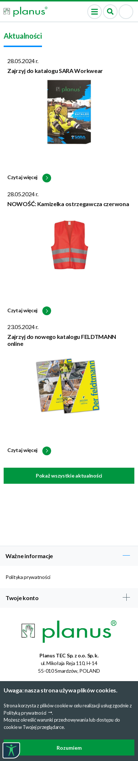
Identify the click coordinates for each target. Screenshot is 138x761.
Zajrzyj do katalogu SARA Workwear (55, 70)
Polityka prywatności (27, 577)
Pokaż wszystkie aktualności (69, 475)
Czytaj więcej (29, 178)
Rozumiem (69, 748)
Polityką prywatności (25, 713)
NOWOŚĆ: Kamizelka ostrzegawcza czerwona (68, 203)
